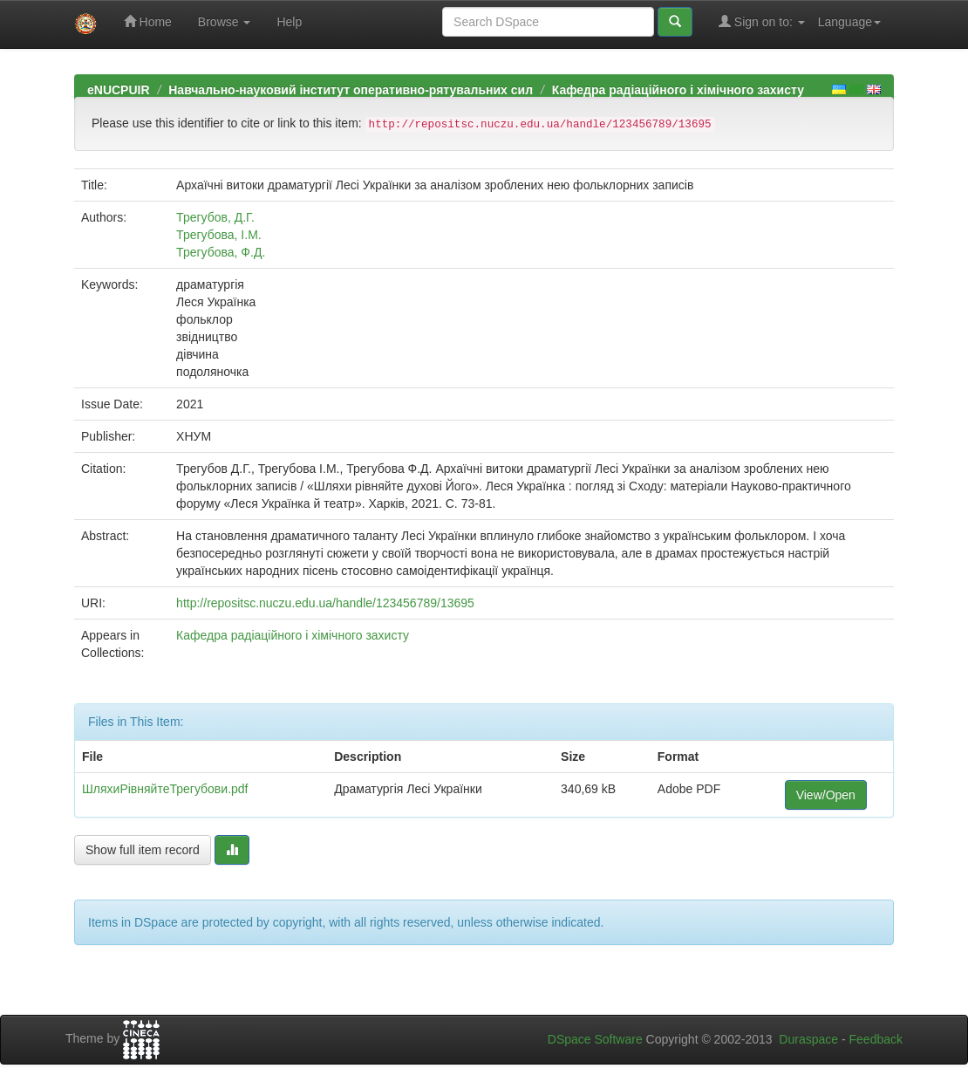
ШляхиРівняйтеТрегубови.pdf (165, 789)
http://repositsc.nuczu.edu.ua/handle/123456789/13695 (325, 603)
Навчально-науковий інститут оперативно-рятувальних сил (350, 90)
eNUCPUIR (118, 90)
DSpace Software (595, 1039)
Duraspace (808, 1039)
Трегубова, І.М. (219, 235)
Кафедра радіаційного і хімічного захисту (678, 90)
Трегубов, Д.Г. (215, 217)
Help (289, 22)
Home (148, 21)
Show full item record (142, 850)
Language (849, 22)
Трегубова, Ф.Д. (220, 252)
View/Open (826, 795)
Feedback (876, 1039)
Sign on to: (762, 21)
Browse (224, 22)
